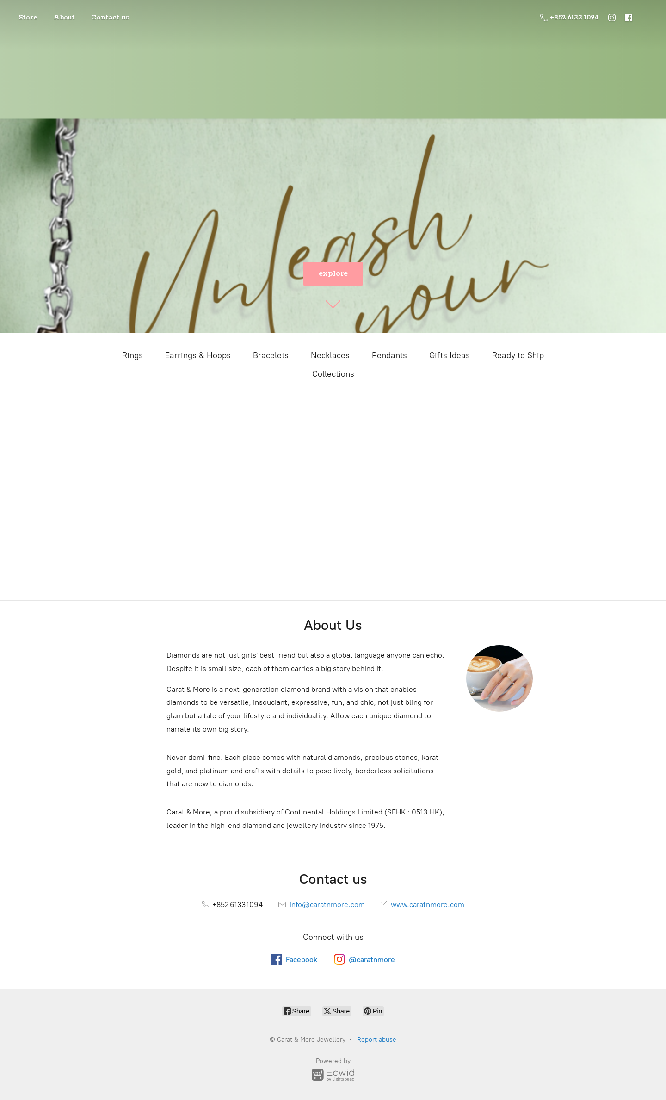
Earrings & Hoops (198, 355)
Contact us (110, 17)
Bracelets (271, 355)
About (64, 17)
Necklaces (330, 355)
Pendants (389, 355)
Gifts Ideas (449, 355)
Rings (132, 355)
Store (27, 17)
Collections (333, 374)
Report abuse (376, 1040)
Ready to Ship (518, 355)
